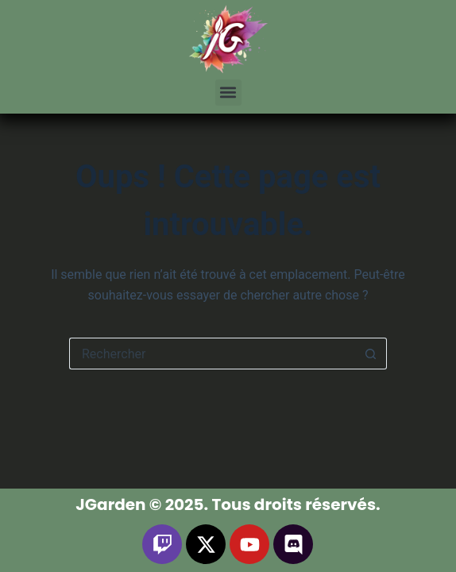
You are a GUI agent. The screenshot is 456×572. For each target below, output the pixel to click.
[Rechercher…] (212, 353)
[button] (228, 92)
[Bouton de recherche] (371, 353)
